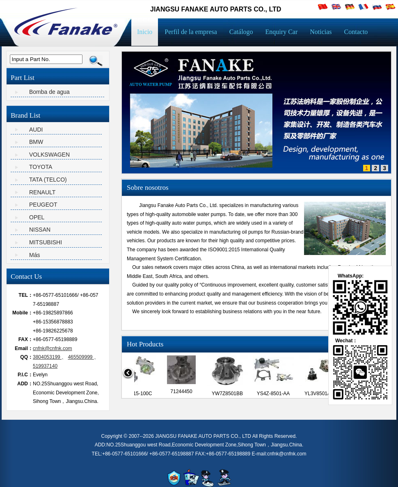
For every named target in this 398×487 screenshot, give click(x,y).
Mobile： (22, 313)
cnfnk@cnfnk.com (52, 348)
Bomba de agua (49, 92)
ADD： (25, 384)
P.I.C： (25, 375)
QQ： (26, 357)
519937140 (45, 366)
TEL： (25, 295)
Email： (24, 348)
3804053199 (47, 357)
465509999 (81, 357)
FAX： (25, 339)
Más (34, 255)
